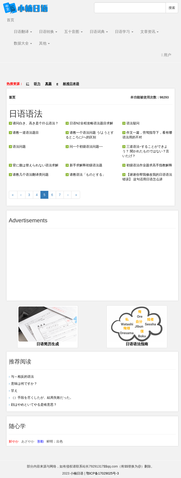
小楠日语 (76, 473)
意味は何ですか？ (24, 383)
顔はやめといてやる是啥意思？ (34, 404)
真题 (48, 84)
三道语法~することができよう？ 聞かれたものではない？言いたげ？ (145, 151)
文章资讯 (149, 32)
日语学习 (124, 32)
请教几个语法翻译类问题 (29, 174)
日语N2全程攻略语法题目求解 (89, 123)
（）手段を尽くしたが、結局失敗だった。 (42, 397)
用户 (166, 55)
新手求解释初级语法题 (84, 165)
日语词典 (99, 32)
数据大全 (23, 43)
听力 (37, 84)
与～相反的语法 (22, 376)
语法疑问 (130, 123)
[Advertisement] (90, 74)
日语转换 (48, 32)
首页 (10, 20)
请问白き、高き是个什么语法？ (34, 123)
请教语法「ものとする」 (86, 174)
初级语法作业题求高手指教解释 (147, 165)
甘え (14, 390)
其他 (44, 43)
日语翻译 (23, 32)
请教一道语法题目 (24, 132)
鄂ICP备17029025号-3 (102, 473)
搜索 (172, 8)
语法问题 (17, 146)
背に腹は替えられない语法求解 (34, 165)
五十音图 (73, 32)
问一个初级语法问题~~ (84, 146)
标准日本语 (71, 84)
